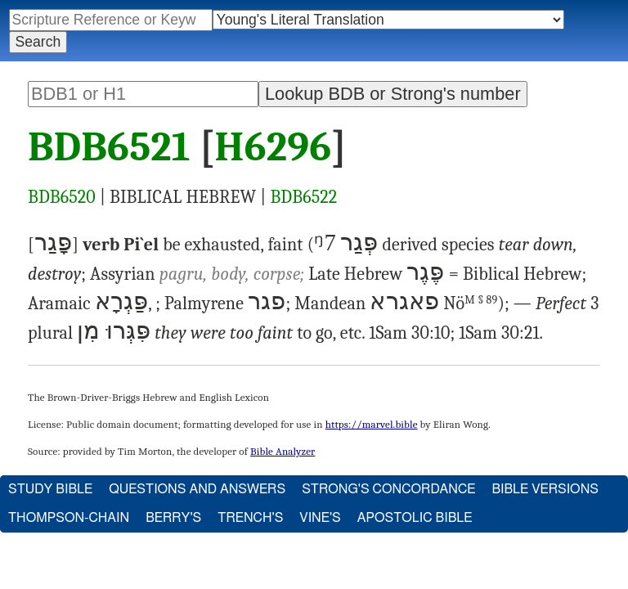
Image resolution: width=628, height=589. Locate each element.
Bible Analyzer (282, 451)
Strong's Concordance (388, 489)
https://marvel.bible (371, 424)
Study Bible (50, 489)
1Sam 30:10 (409, 333)
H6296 (273, 147)
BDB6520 (62, 197)
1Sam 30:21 (499, 333)
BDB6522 (303, 197)
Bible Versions (545, 489)
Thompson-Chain (68, 517)
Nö (470, 303)
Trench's (250, 517)
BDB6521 (109, 147)
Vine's (319, 517)
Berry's (173, 517)
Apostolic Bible (415, 517)
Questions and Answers (197, 489)
